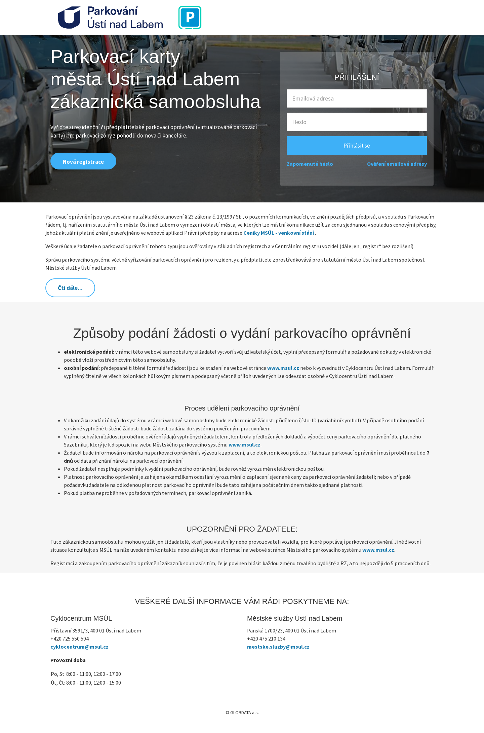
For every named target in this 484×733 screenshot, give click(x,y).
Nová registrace (83, 161)
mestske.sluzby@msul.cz (278, 646)
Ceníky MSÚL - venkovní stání (278, 232)
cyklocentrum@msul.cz (79, 646)
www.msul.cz (283, 367)
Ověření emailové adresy (397, 163)
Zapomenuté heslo (310, 163)
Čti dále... (70, 288)
